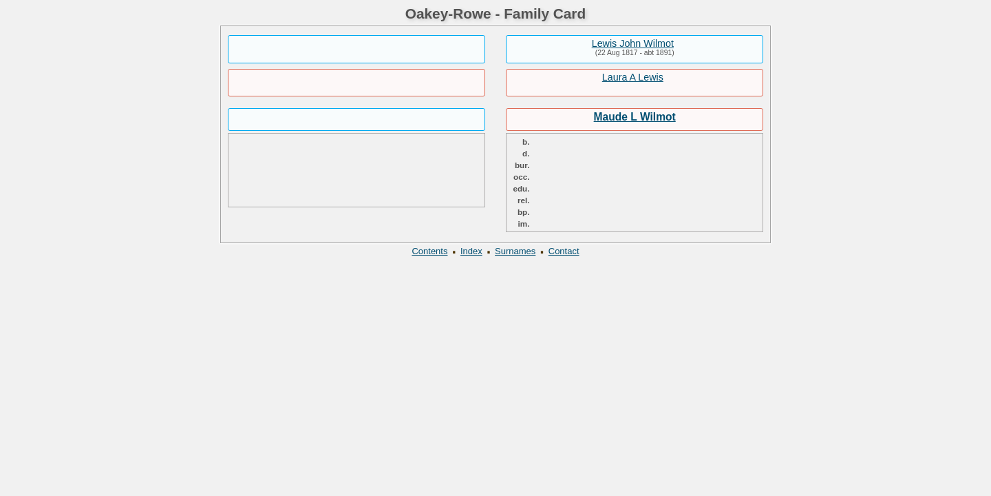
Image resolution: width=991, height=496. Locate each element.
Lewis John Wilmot (633, 43)
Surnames (515, 251)
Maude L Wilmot (635, 117)
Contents (429, 251)
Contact (563, 251)
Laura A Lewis (632, 77)
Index (471, 251)
